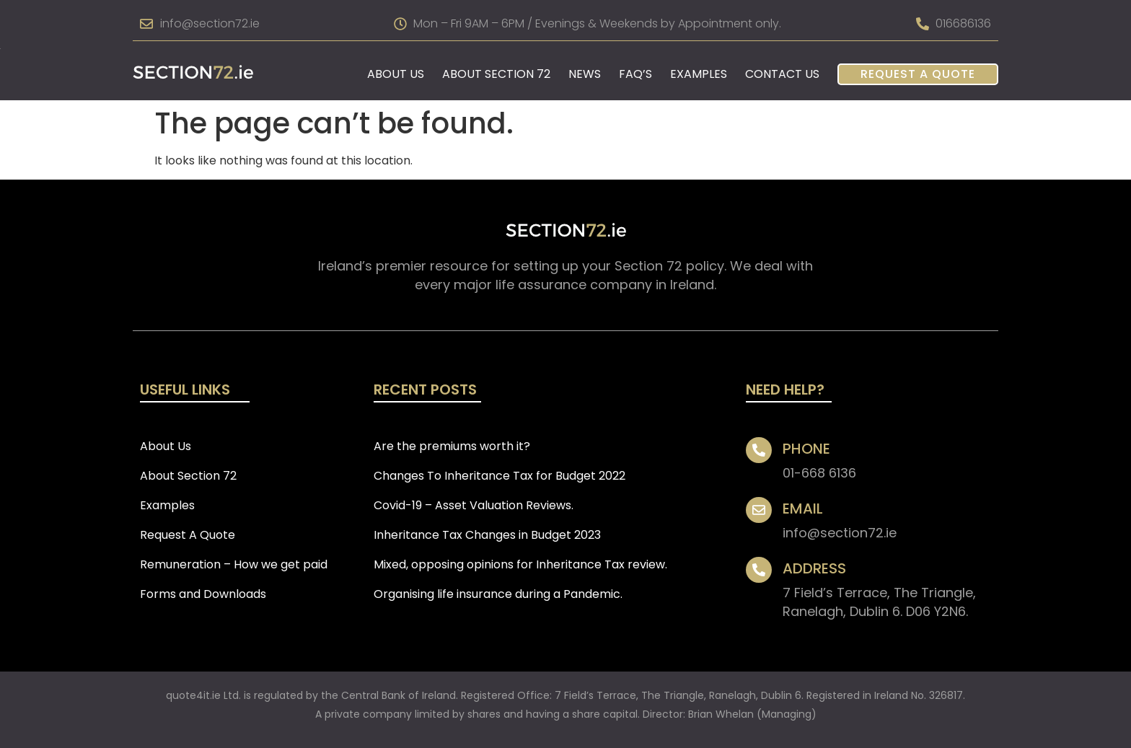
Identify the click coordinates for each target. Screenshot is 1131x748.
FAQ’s (635, 74)
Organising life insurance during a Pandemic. (498, 594)
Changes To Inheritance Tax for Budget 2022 (499, 475)
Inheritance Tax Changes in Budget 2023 (487, 535)
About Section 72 (496, 74)
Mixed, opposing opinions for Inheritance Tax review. (520, 564)
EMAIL (803, 508)
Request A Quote (918, 74)
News (584, 74)
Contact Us (782, 74)
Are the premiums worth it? (452, 446)
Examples (698, 74)
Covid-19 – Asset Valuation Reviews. (473, 505)
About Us (395, 74)
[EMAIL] (759, 510)
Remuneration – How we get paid (233, 564)
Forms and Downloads (203, 594)
